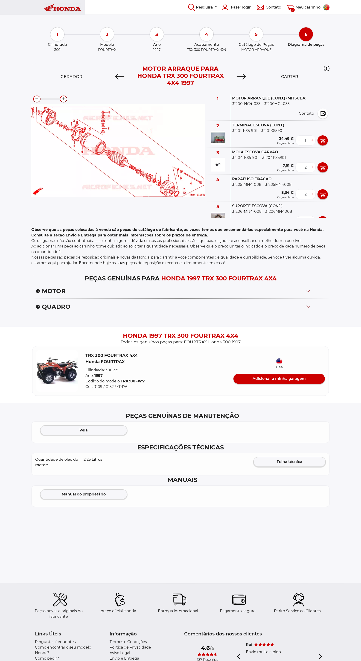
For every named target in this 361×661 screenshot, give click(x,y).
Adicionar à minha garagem (279, 378)
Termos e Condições (128, 642)
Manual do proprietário (84, 494)
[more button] (312, 140)
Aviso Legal (120, 653)
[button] (326, 68)
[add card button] (322, 140)
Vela (83, 430)
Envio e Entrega (124, 658)
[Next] (241, 76)
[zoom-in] (63, 99)
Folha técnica (289, 462)
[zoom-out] (37, 99)
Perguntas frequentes (55, 642)
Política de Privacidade (130, 647)
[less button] (298, 140)
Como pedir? (47, 658)
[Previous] (120, 76)
